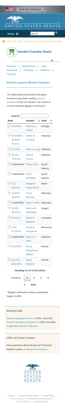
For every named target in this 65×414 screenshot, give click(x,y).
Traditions (44, 70)
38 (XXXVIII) (17, 135)
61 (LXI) (15, 143)
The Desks (28, 70)
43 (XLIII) (16, 217)
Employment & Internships (39, 398)
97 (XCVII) (16, 231)
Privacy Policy (16, 398)
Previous (16, 277)
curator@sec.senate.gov (35, 349)
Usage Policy (48, 395)
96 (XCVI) (16, 212)
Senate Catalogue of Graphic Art (23, 322)
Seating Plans (28, 66)
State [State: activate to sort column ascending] (44, 120)
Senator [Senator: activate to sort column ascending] (30, 120)
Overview (12, 66)
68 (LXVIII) (17, 263)
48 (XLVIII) (16, 126)
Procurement (23, 401)
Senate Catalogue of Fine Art (21, 318)
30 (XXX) (16, 187)
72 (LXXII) (16, 158)
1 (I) (13, 183)
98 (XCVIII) (17, 246)
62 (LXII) (16, 259)
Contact (11, 395)
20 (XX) (15, 208)
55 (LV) (15, 154)
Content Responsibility (28, 395)
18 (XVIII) (16, 149)
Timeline (11, 74)
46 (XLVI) (16, 139)
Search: (29, 115)
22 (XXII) (16, 193)
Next (33, 284)
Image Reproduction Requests (22, 325)
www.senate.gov (40, 401)
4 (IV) (14, 227)
